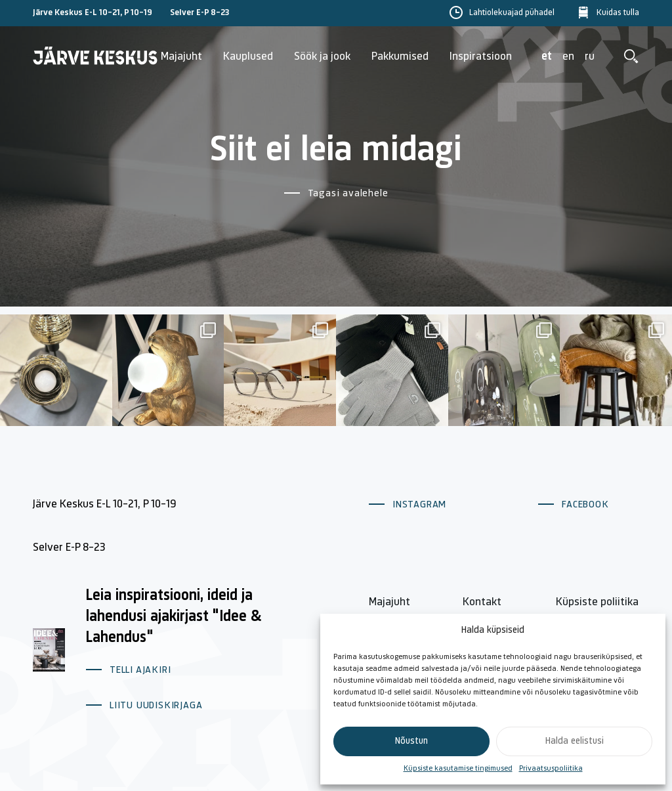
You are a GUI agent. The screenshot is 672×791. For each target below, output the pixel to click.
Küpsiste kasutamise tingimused (458, 769)
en (568, 57)
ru (590, 57)
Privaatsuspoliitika (551, 769)
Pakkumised (400, 57)
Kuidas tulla (618, 13)
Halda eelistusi (574, 741)
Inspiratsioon (481, 57)
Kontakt (482, 602)
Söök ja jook (322, 57)
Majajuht (181, 57)
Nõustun (411, 741)
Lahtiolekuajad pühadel (512, 13)
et (546, 57)
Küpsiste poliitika (597, 602)
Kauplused (248, 57)
